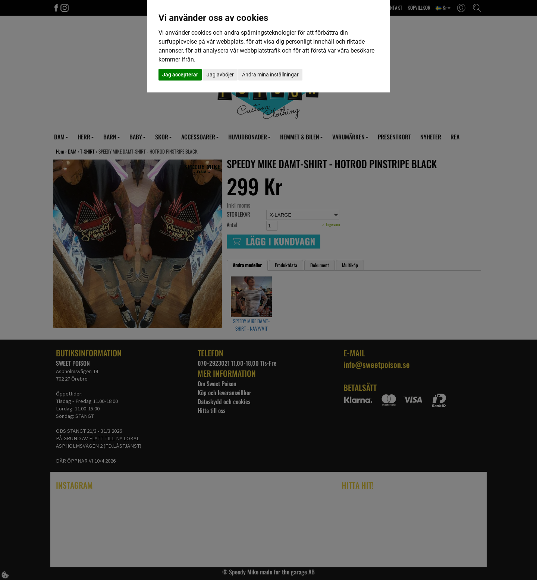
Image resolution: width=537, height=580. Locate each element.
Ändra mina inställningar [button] (270, 75)
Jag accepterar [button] (180, 75)
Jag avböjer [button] (220, 75)
